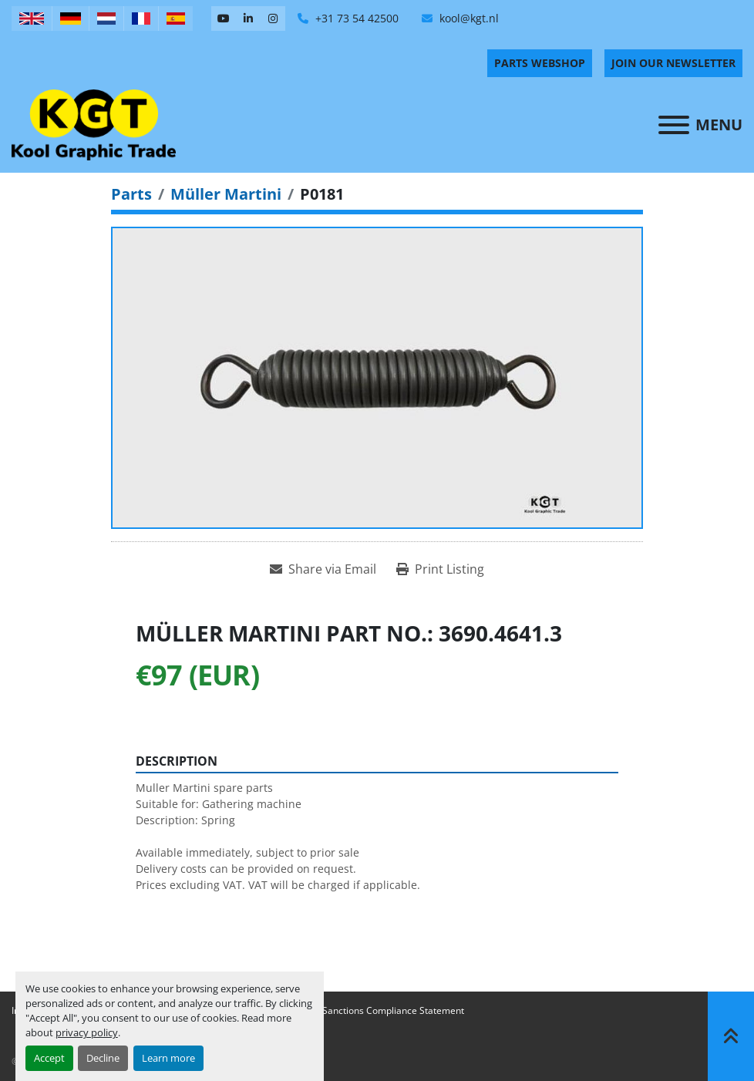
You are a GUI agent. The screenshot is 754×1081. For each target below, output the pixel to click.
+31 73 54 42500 (355, 18)
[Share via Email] (323, 569)
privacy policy (87, 1032)
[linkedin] (248, 18)
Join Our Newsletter (673, 63)
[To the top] (731, 1036)
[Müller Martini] (225, 194)
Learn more (168, 1058)
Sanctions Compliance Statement (393, 1010)
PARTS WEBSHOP (539, 63)
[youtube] (223, 18)
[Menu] (673, 125)
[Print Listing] (440, 569)
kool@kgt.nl (467, 18)
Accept (49, 1058)
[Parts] (131, 194)
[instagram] (273, 18)
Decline (102, 1058)
